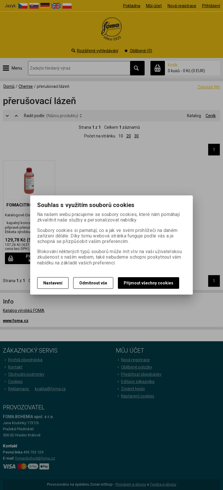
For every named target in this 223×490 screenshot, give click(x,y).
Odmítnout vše (93, 283)
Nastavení (52, 283)
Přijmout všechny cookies (148, 283)
